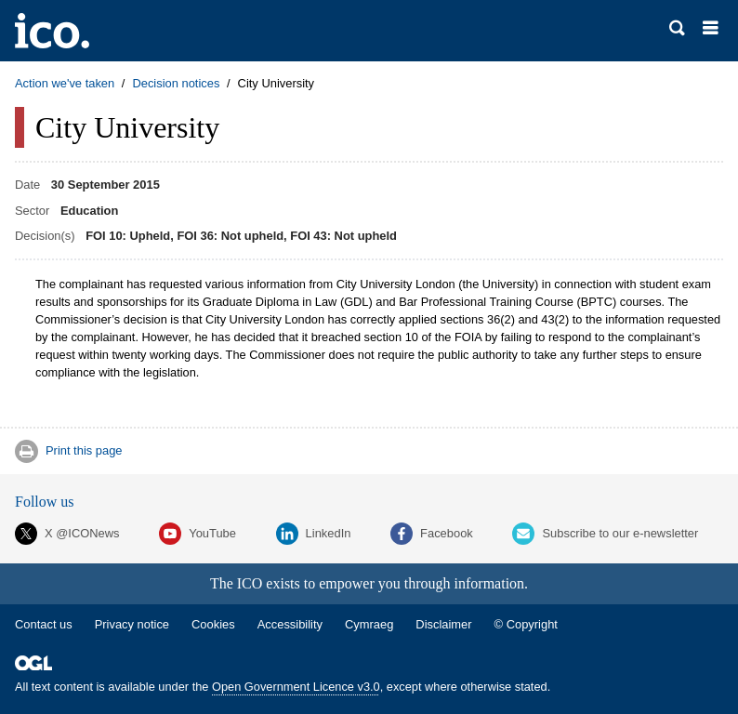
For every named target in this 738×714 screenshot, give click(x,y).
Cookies (213, 624)
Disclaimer (443, 624)
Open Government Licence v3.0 (296, 687)
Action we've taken (64, 83)
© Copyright (526, 624)
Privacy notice (132, 624)
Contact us (43, 624)
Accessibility (290, 624)
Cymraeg (369, 624)
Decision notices (175, 83)
